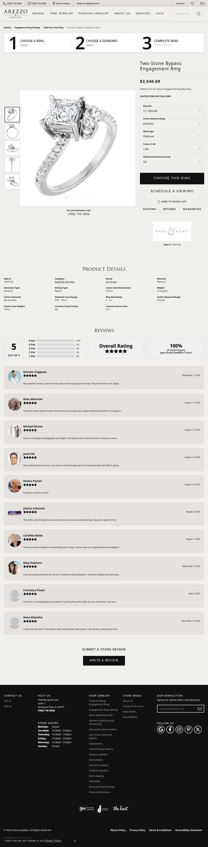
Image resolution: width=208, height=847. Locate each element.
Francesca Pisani (34, 590)
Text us (8, 706)
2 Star (32, 352)
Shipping (149, 209)
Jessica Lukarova (34, 508)
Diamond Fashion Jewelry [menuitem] (103, 729)
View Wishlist (130, 717)
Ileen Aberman (32, 399)
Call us (7, 701)
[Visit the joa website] (103, 809)
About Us (122, 13)
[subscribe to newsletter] (200, 708)
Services (143, 13)
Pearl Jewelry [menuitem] (96, 759)
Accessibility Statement (188, 830)
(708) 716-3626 (79, 214)
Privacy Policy (137, 830)
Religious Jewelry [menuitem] (98, 754)
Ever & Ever (111, 281)
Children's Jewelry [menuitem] (98, 770)
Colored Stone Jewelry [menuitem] (101, 749)
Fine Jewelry (61, 13)
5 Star (32, 340)
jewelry (7, 27)
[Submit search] (199, 13)
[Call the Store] (46, 710)
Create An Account (133, 706)
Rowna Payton (32, 481)
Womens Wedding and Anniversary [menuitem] (101, 722)
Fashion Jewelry (94, 13)
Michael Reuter (33, 426)
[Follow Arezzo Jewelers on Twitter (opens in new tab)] (198, 729)
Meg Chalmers (32, 563)
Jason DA (29, 454)
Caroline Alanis (33, 535)
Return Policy (118, 830)
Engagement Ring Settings (27, 27)
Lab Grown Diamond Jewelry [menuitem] (100, 736)
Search (24, 45)
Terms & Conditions (160, 830)
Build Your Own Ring (53, 27)
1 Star (32, 356)
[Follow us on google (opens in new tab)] (161, 729)
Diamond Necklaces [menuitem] (100, 792)
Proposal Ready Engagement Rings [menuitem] (99, 702)
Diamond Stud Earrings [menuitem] (102, 786)
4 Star (32, 344)
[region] (77, 148)
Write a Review (104, 660)
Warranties (192, 209)
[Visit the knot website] (120, 809)
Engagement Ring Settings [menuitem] (103, 709)
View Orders (129, 711)
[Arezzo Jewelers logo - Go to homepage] (15, 13)
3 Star (32, 348)
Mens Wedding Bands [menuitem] (101, 715)
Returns (169, 209)
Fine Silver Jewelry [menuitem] (99, 765)
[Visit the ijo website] (86, 809)
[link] (12, 3)
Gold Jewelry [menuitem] (96, 743)
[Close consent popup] (75, 841)
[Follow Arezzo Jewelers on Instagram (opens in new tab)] (179, 729)
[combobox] (184, 13)
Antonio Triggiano (35, 372)
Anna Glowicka (32, 617)
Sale (160, 13)
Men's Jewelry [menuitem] (96, 776)
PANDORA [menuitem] (94, 781)
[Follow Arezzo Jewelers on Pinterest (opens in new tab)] (188, 729)
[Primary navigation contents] (98, 13)
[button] (180, 3)
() (78, 340)
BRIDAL (39, 13)
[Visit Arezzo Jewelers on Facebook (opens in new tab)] (170, 729)
